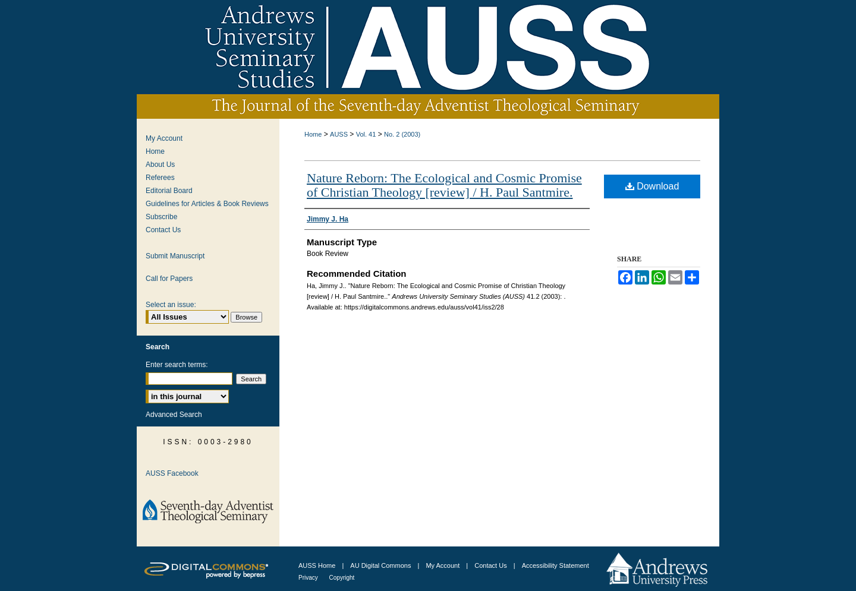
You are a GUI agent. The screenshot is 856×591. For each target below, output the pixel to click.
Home (313, 134)
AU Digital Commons (381, 565)
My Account (164, 138)
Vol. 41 (366, 134)
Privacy (309, 577)
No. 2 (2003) (402, 134)
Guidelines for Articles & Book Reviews (207, 204)
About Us (160, 164)
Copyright (342, 577)
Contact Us (163, 230)
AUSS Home (316, 565)
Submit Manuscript (175, 256)
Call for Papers (169, 278)
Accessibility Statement (555, 565)
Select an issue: (171, 305)
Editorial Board (169, 191)
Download (652, 186)
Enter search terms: (177, 365)
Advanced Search (174, 414)
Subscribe (161, 217)
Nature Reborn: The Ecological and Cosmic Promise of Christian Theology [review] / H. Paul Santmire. (444, 185)
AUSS (339, 134)
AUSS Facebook (172, 473)
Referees (160, 177)
